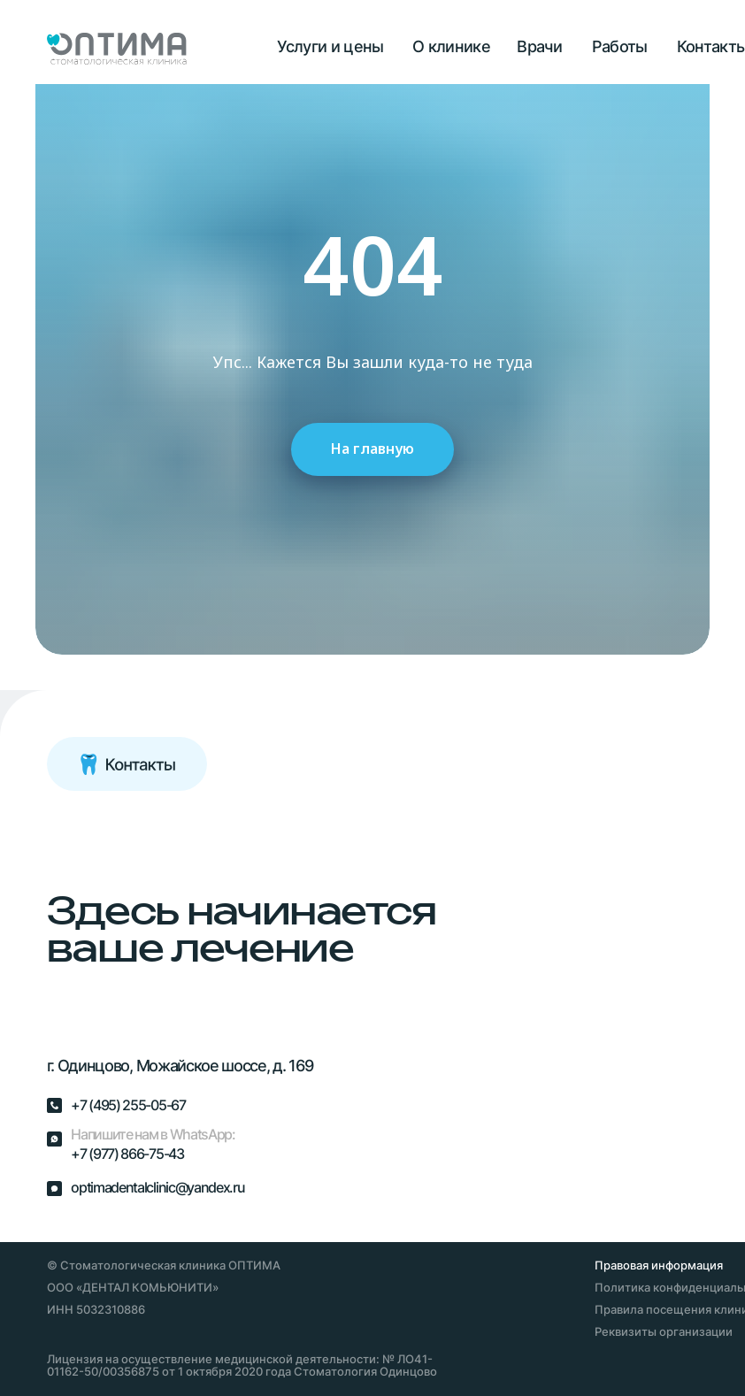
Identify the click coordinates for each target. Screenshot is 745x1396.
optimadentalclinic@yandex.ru (157, 1187)
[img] (100, 860)
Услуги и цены (330, 46)
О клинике (451, 46)
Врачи (539, 46)
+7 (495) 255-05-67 (128, 1105)
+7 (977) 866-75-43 (127, 1154)
